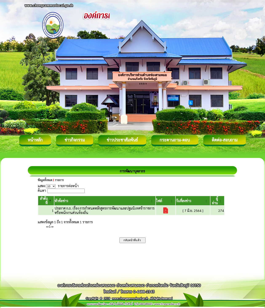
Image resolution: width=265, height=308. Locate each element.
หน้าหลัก (35, 140)
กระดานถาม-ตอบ (175, 140)
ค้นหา (42, 190)
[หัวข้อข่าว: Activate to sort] (104, 200)
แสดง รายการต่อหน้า (58, 186)
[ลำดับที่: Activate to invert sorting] (46, 200)
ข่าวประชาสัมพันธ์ (122, 140)
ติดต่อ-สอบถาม (224, 140)
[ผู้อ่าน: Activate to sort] (217, 200)
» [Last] (53, 226)
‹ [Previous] (48, 226)
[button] (61, 201)
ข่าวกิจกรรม (74, 140)
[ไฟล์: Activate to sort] (165, 200)
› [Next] (51, 226)
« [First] (47, 226)
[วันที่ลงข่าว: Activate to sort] (193, 200)
